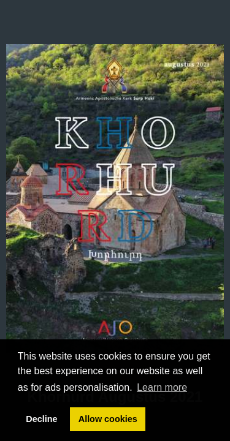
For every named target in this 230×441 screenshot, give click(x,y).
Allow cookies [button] (108, 419)
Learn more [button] (162, 387)
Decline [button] (41, 419)
